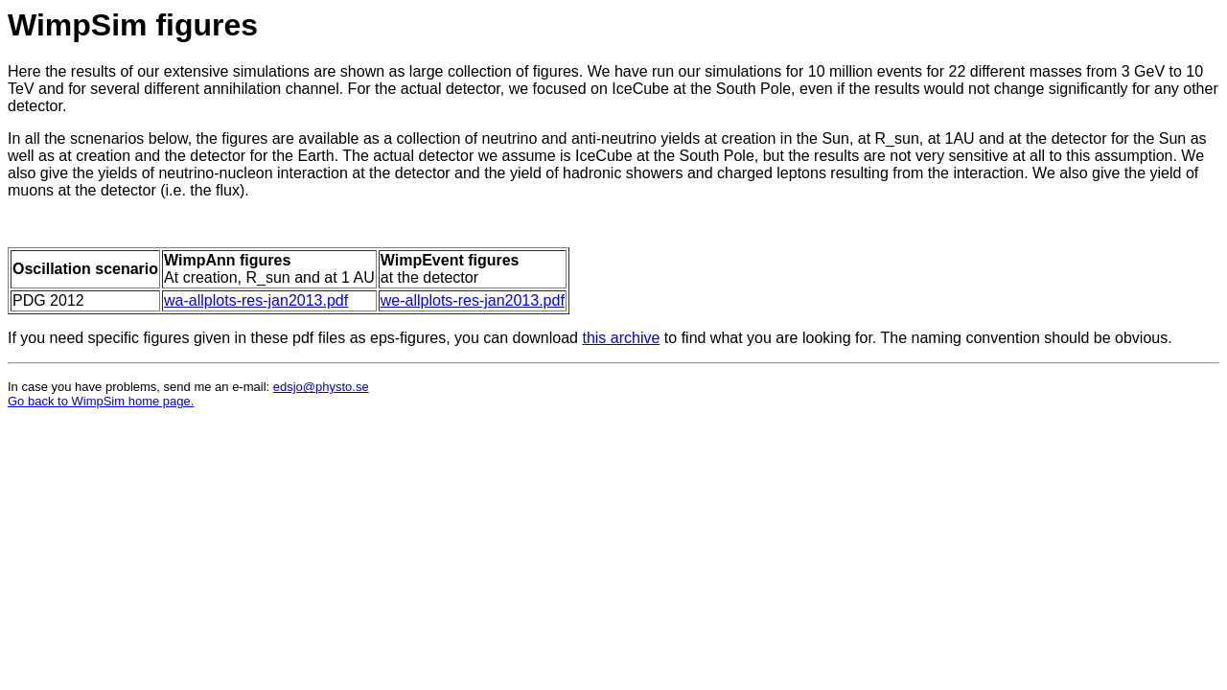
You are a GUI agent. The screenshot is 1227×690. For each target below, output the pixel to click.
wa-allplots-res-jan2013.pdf (256, 300)
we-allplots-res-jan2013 (460, 300)
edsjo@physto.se (321, 387)
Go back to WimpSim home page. (101, 401)
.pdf (552, 300)
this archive (621, 338)
